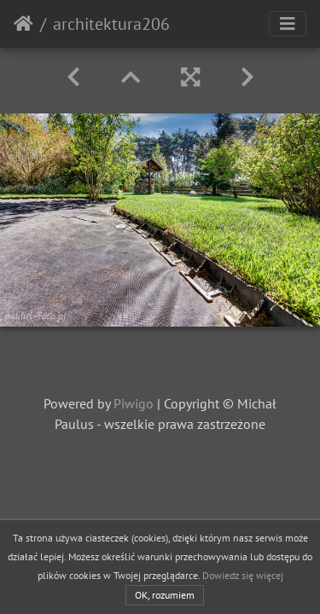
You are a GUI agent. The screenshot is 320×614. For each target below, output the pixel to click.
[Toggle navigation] (287, 24)
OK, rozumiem (165, 594)
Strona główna (23, 24)
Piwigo (133, 403)
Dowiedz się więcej (242, 575)
